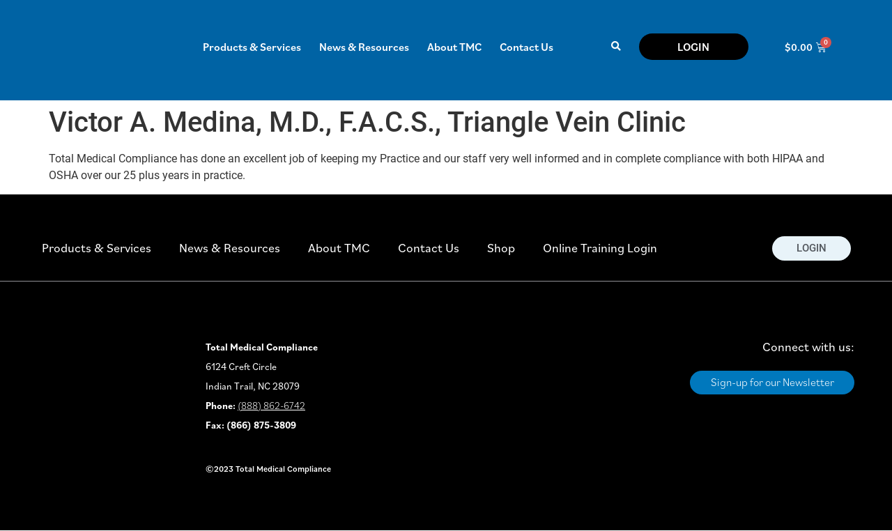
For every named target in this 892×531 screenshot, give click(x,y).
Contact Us (526, 47)
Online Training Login (600, 248)
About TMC (454, 47)
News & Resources (364, 47)
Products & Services (252, 47)
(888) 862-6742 (271, 405)
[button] (615, 47)
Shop (501, 248)
